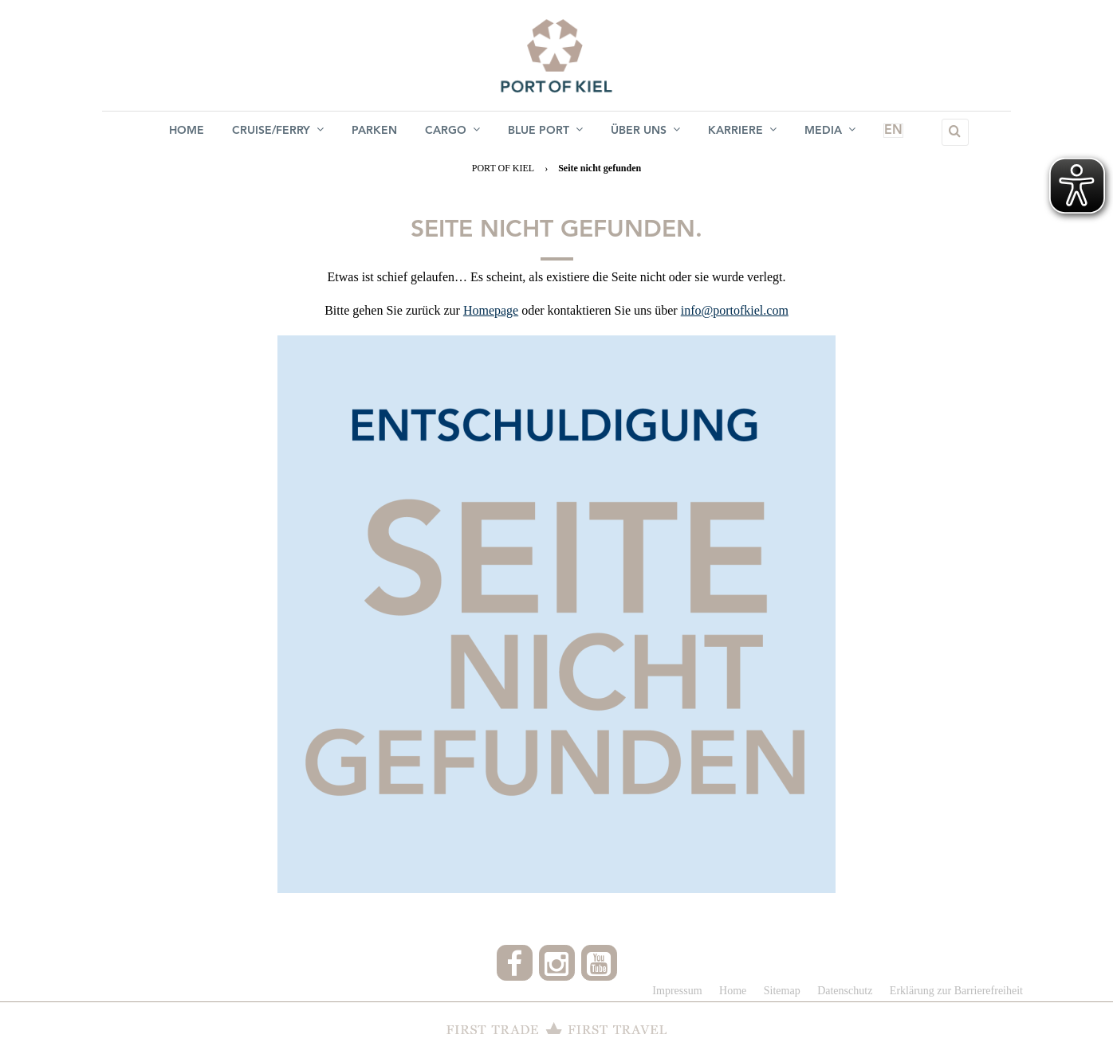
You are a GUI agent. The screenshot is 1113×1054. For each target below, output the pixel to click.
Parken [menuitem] (373, 132)
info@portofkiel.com (735, 310)
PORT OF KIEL (503, 168)
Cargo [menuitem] (452, 131)
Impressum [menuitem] (677, 991)
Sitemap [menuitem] (782, 991)
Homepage (490, 310)
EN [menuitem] (886, 132)
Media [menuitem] (833, 131)
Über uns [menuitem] (647, 131)
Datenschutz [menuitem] (844, 991)
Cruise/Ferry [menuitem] (276, 131)
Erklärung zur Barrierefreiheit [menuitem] (956, 991)
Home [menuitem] (184, 132)
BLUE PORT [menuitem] (546, 131)
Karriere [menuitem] (744, 131)
